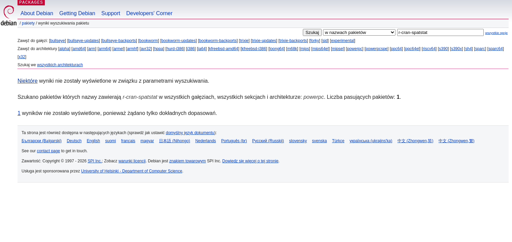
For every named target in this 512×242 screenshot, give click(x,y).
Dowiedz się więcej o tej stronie (250, 161)
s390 (443, 48)
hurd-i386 (175, 48)
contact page (48, 151)
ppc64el (412, 48)
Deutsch (74, 140)
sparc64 (495, 48)
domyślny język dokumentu (190, 132)
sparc (480, 48)
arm (91, 48)
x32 (22, 56)
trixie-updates (264, 40)
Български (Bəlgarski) (42, 140)
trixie (244, 40)
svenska (319, 140)
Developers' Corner (149, 13)
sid (324, 40)
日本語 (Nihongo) (174, 140)
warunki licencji (132, 161)
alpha (64, 48)
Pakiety (28, 23)
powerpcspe (377, 48)
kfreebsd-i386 (254, 48)
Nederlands (205, 140)
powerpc (354, 48)
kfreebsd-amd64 (223, 48)
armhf (132, 48)
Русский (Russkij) (268, 140)
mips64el (320, 48)
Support (110, 13)
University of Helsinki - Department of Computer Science (131, 171)
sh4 (468, 48)
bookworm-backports (217, 40)
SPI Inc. (95, 161)
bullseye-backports (119, 40)
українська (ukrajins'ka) (371, 140)
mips (304, 48)
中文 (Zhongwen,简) (415, 140)
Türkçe (338, 140)
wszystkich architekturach (60, 65)
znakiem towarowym (187, 161)
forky (314, 40)
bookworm (148, 40)
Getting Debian (77, 13)
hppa (158, 48)
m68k (292, 48)
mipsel (338, 48)
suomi (110, 140)
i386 (191, 48)
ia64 (202, 48)
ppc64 (396, 48)
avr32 (146, 48)
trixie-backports (293, 40)
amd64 (78, 48)
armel (119, 48)
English (93, 140)
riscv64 (429, 48)
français (128, 140)
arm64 (104, 48)
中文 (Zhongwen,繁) (457, 140)
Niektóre (28, 81)
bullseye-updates (83, 40)
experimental (342, 40)
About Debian (37, 13)
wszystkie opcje (496, 33)
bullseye (57, 40)
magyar (147, 140)
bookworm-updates (178, 40)
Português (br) (234, 140)
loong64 (276, 48)
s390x (456, 48)
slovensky (298, 140)
